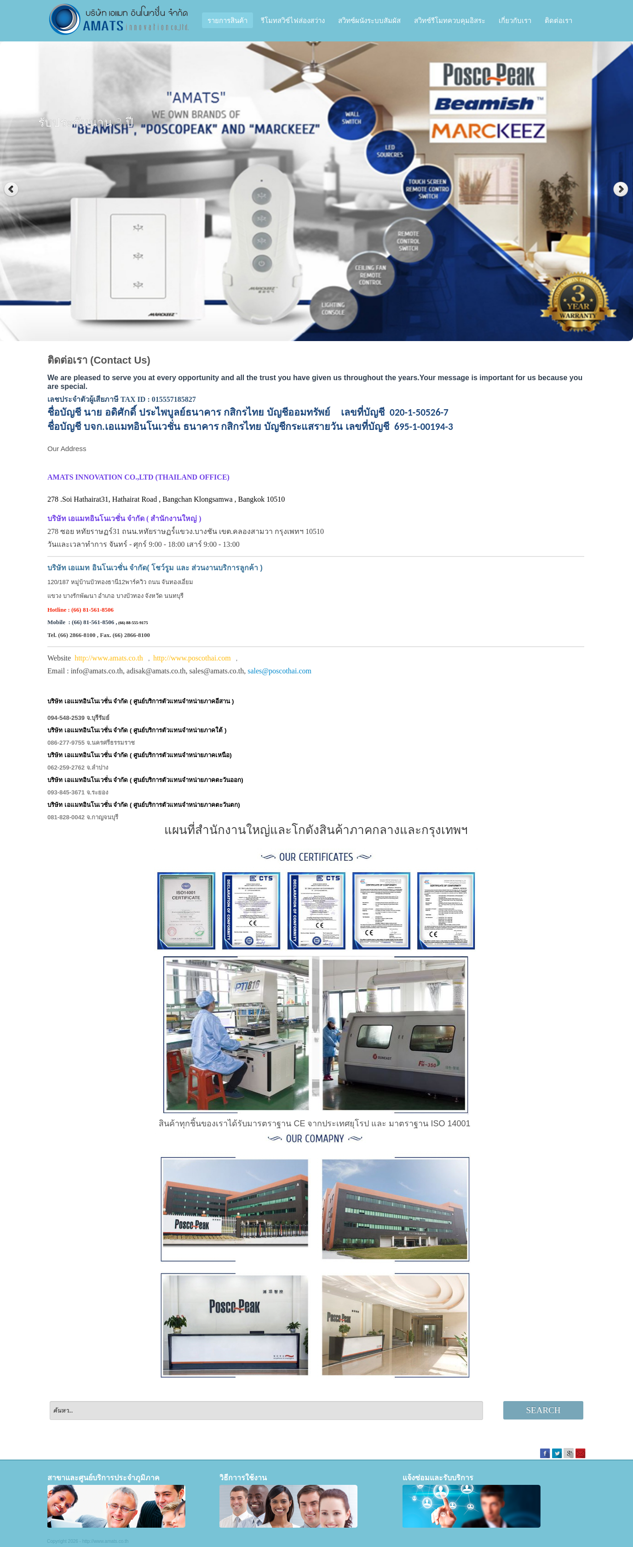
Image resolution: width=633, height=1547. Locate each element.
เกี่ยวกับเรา (515, 20)
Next (621, 189)
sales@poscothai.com (279, 671)
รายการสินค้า (227, 20)
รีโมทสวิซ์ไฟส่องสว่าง (293, 20)
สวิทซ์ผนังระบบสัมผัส (369, 20)
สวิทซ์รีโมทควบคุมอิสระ (449, 20)
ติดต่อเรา (558, 20)
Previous (11, 189)
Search (543, 1410)
